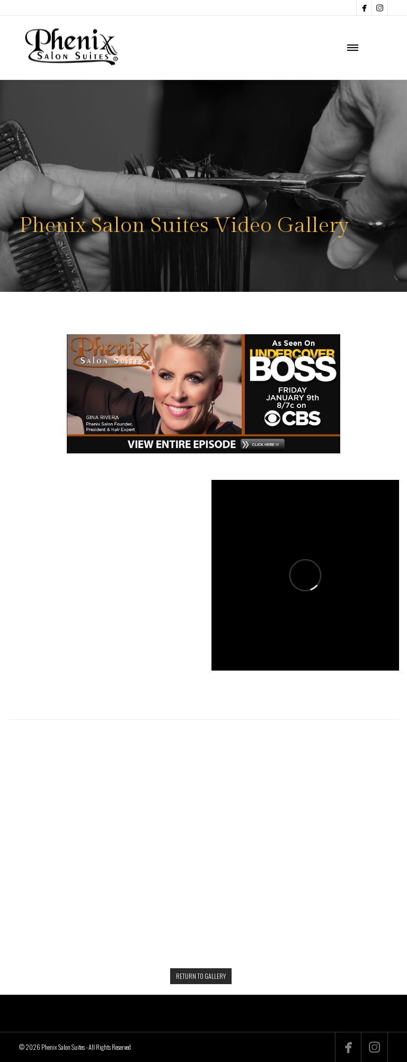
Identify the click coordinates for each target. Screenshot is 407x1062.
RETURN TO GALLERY (201, 975)
